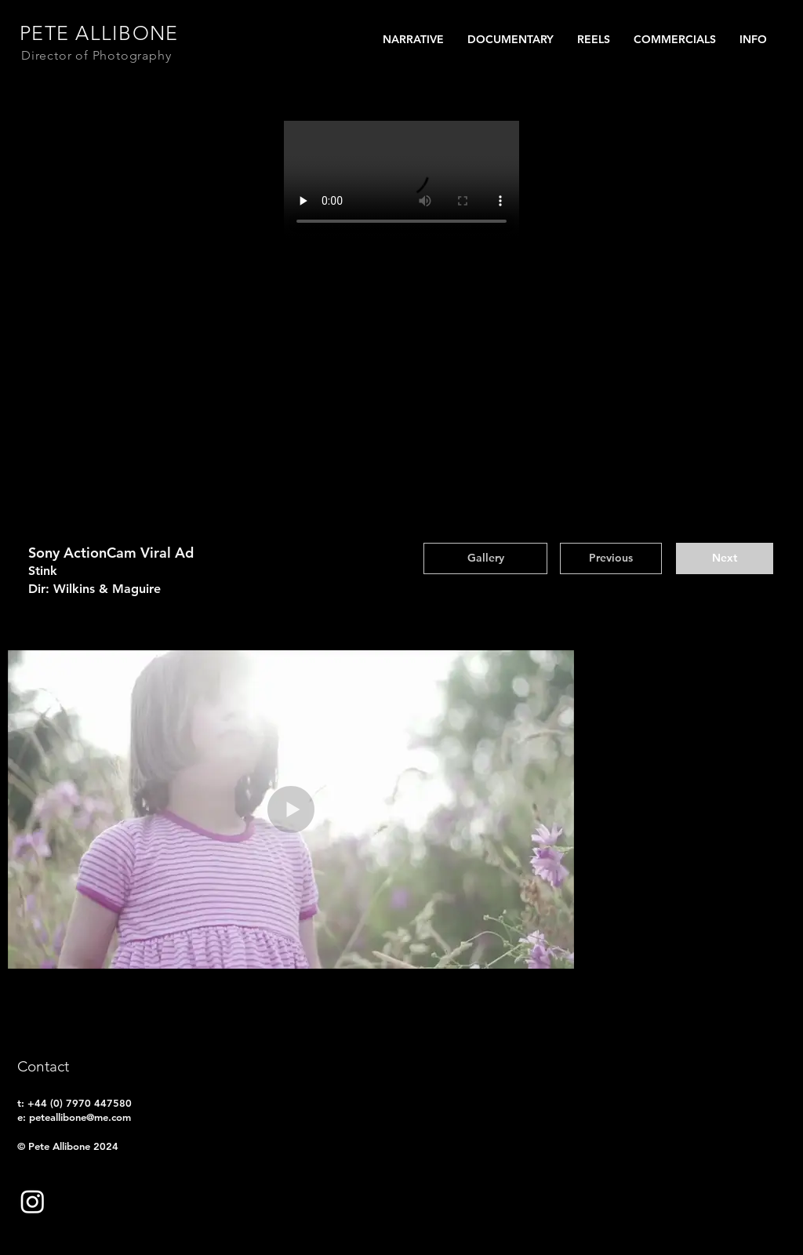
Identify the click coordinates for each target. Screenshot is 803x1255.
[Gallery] (485, 558)
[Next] (724, 558)
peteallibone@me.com (80, 1117)
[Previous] (611, 558)
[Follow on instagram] (32, 1201)
